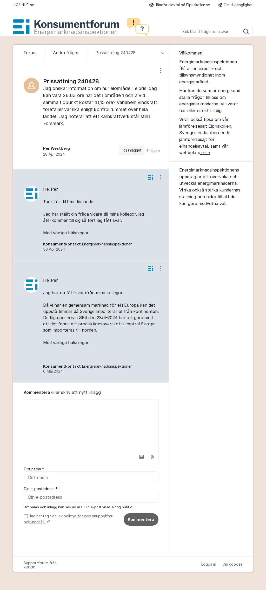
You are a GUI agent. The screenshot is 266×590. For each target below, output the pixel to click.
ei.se (205, 152)
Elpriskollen (219, 126)
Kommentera (141, 519)
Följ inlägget (132, 150)
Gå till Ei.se (23, 5)
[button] (141, 457)
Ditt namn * (34, 469)
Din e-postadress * (40, 488)
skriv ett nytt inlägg (81, 392)
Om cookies (232, 564)
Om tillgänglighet (235, 5)
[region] (91, 115)
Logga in (208, 564)
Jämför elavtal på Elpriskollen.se (179, 5)
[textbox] (91, 426)
